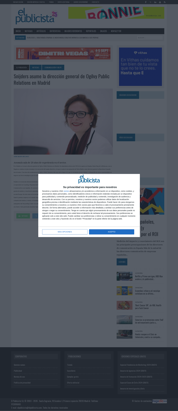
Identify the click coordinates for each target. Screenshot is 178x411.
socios (66, 191)
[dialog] (89, 205)
